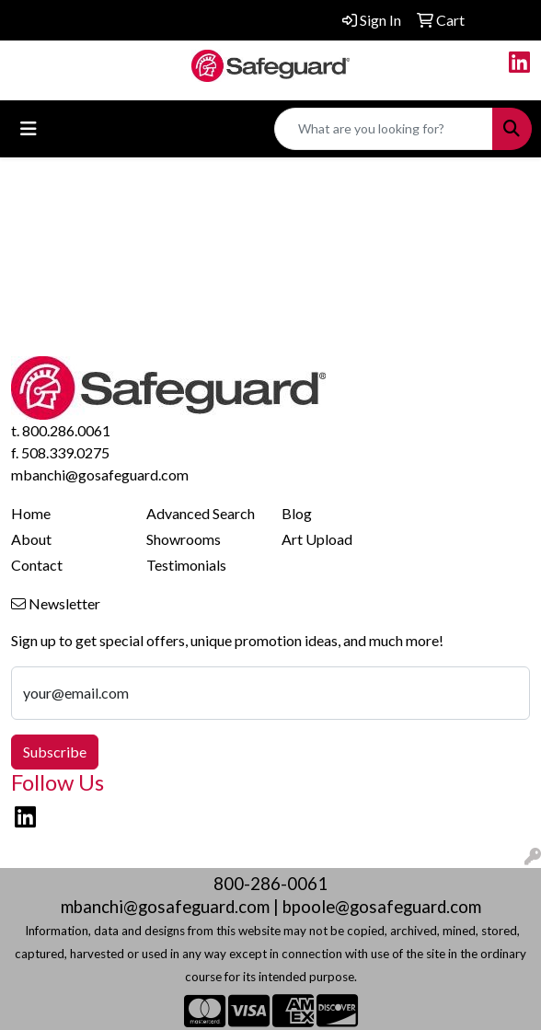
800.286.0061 (66, 430)
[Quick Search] (383, 129)
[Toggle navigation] (28, 128)
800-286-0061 (270, 884)
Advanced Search (200, 513)
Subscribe (54, 751)
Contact (37, 564)
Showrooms (183, 539)
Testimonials (186, 564)
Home (31, 513)
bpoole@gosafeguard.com (381, 907)
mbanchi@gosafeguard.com (100, 474)
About (31, 539)
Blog (297, 513)
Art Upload (317, 539)
